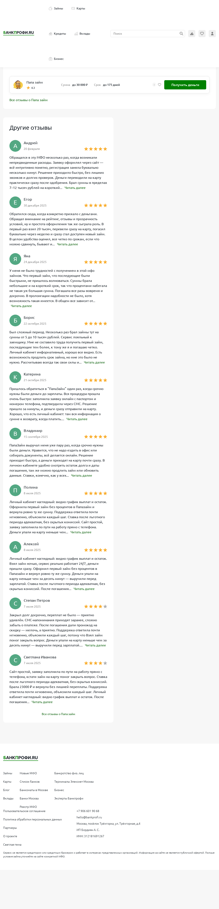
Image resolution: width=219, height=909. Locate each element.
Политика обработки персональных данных (32, 818)
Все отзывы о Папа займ (28, 100)
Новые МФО (28, 772)
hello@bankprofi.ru (89, 816)
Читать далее (75, 188)
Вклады (82, 33)
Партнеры (10, 826)
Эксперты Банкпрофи (68, 797)
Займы (56, 8)
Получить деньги (185, 85)
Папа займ (34, 82)
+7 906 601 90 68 (88, 809)
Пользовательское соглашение (24, 809)
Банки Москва (29, 797)
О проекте (10, 835)
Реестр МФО (28, 805)
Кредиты (57, 33)
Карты (78, 8)
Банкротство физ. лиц (69, 772)
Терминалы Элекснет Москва (74, 780)
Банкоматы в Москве (34, 788)
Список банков (30, 780)
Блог (6, 788)
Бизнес (56, 58)
